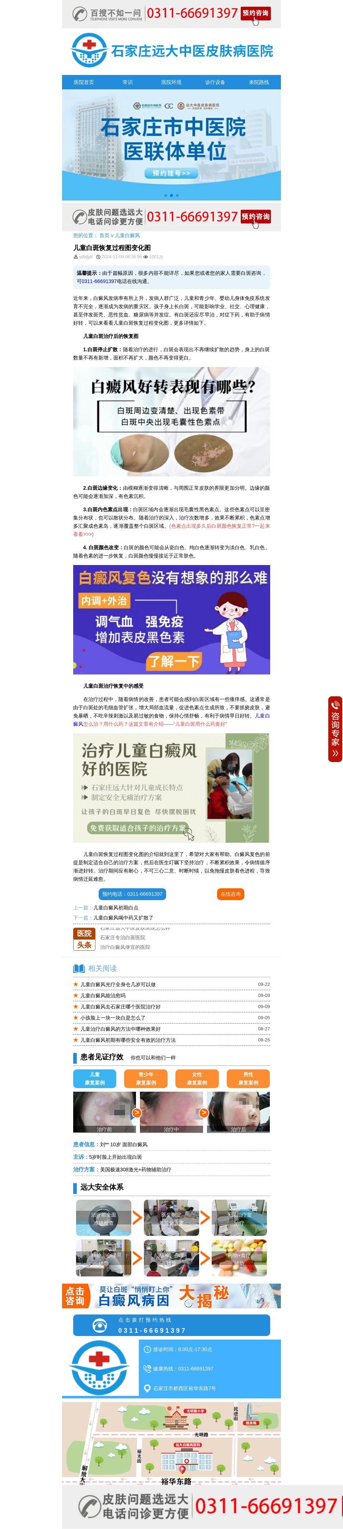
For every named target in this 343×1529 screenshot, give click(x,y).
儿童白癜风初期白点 (115, 908)
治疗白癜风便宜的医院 (125, 947)
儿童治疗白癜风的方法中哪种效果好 (120, 1029)
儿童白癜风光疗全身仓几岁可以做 (118, 984)
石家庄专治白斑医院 (122, 937)
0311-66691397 (99, 281)
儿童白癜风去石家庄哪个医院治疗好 (120, 1007)
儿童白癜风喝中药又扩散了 (123, 918)
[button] (165, 195)
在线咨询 (231, 894)
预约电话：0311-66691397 (132, 894)
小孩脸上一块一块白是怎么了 (113, 1018)
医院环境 (171, 82)
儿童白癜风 (127, 235)
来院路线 (259, 82)
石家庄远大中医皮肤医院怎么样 (135, 928)
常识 (128, 82)
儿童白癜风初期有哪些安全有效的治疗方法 (128, 1040)
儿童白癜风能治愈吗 (103, 995)
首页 (104, 235)
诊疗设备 (215, 82)
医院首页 (84, 82)
